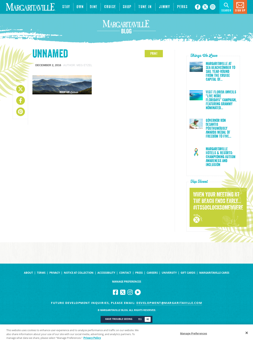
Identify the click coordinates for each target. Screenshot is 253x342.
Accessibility (106, 273)
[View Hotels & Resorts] (66, 7)
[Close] (246, 335)
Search (226, 6)
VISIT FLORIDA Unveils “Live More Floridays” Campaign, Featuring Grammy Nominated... (221, 100)
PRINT (154, 53)
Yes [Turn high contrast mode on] (140, 319)
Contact (125, 273)
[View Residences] (80, 7)
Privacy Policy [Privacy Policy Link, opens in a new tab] (92, 340)
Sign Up (240, 6)
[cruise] (110, 7)
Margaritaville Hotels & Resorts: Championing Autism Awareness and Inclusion (220, 157)
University (169, 273)
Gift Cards (188, 273)
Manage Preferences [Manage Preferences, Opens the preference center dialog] (193, 335)
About (28, 273)
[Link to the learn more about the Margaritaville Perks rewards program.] (182, 7)
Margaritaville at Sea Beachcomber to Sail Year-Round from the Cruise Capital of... (220, 72)
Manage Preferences (126, 281)
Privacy (54, 273)
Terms (41, 273)
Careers (152, 273)
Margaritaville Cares (214, 273)
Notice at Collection (78, 273)
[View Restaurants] (93, 7)
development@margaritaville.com (169, 303)
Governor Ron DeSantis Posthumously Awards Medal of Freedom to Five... (218, 128)
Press (139, 273)
